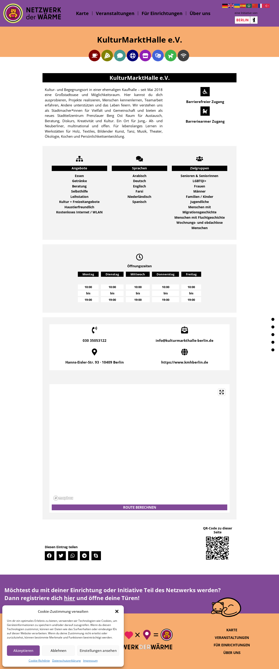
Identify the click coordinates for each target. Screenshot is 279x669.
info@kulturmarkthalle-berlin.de (184, 340)
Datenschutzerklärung (66, 661)
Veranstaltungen (115, 13)
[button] (117, 611)
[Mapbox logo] (63, 498)
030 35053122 (94, 340)
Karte (82, 13)
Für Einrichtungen (162, 13)
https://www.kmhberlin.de (184, 362)
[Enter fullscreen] (221, 392)
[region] (139, 444)
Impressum (90, 661)
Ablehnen (58, 650)
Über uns (200, 13)
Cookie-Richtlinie (39, 661)
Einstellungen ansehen (98, 650)
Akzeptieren (23, 650)
